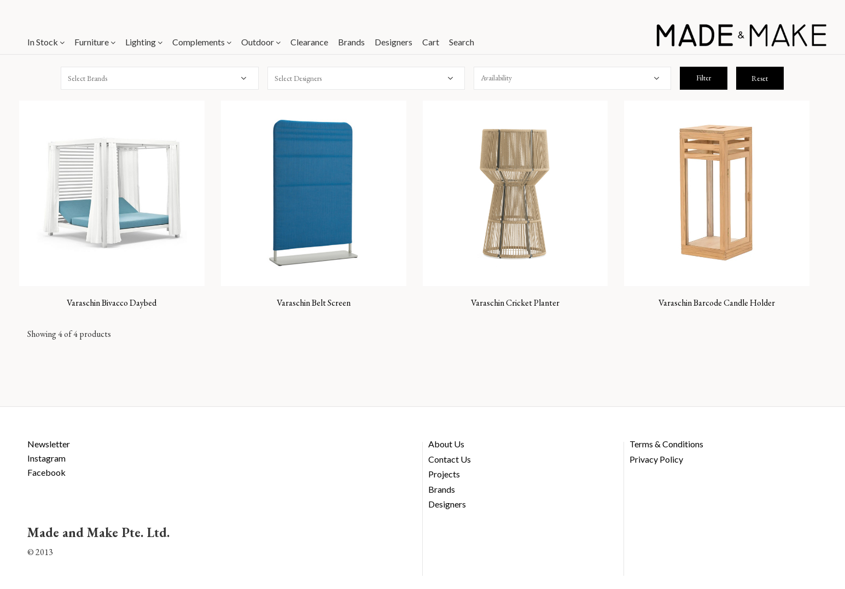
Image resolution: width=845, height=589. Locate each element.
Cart (430, 42)
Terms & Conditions (666, 444)
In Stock (46, 42)
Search (461, 42)
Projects (444, 474)
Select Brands (87, 78)
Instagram (46, 458)
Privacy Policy (656, 459)
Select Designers (298, 78)
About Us (446, 444)
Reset (759, 78)
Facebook (46, 472)
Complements (201, 42)
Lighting (143, 42)
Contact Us (449, 459)
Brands (351, 42)
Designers (393, 42)
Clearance (309, 42)
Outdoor (261, 42)
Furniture (94, 42)
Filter (703, 78)
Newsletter (48, 444)
